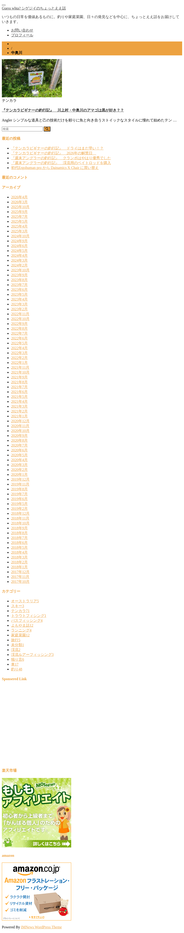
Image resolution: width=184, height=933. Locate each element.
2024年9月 (19, 241)
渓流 (15, 650)
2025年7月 (19, 217)
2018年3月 (19, 557)
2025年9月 (19, 212)
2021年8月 (19, 382)
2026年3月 (19, 202)
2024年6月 (19, 246)
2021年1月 (19, 416)
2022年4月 (19, 348)
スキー (17, 606)
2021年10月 (20, 372)
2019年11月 (20, 484)
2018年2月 (19, 562)
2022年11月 (20, 314)
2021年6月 (19, 392)
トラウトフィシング (28, 616)
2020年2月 (19, 470)
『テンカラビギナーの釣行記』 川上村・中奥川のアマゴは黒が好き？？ (63, 110)
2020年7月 (19, 445)
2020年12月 (20, 421)
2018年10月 (20, 523)
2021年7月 (19, 387)
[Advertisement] (92, 726)
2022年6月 (19, 338)
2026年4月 (19, 197)
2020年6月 (19, 450)
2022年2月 (19, 358)
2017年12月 (20, 572)
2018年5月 (19, 547)
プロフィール (22, 35)
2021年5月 (19, 397)
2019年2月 (19, 509)
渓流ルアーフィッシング (32, 655)
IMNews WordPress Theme (41, 927)
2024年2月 (19, 265)
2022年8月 (19, 328)
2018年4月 (19, 552)
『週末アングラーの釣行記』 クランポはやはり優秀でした (61, 158)
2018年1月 (19, 567)
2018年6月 (19, 543)
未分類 (17, 645)
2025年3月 (19, 231)
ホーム (16, 44)
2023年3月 (19, 304)
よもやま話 (22, 625)
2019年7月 (19, 494)
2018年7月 (19, 538)
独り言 (17, 659)
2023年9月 (19, 275)
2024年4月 (19, 255)
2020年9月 (19, 436)
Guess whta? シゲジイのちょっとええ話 (34, 8)
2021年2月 (19, 411)
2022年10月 (20, 319)
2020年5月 (19, 455)
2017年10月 (20, 582)
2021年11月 (20, 367)
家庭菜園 (20, 635)
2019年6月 (19, 499)
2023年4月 (19, 299)
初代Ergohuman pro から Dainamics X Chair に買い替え (55, 168)
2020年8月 (19, 440)
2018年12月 (20, 513)
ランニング (21, 630)
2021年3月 (19, 406)
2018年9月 (19, 528)
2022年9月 (19, 324)
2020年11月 (20, 426)
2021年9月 (19, 377)
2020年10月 (20, 431)
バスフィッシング (27, 620)
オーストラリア (25, 601)
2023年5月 (19, 294)
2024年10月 (20, 236)
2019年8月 (19, 489)
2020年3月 (19, 465)
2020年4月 (19, 460)
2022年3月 (19, 353)
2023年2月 (19, 309)
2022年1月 (19, 363)
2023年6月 (19, 290)
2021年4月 (19, 401)
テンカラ (20, 611)
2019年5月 (19, 504)
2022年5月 (19, 343)
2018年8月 (19, 533)
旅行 (15, 640)
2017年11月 (20, 577)
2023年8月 (19, 280)
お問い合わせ (22, 30)
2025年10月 (20, 207)
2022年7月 (19, 333)
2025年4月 (19, 226)
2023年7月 (19, 285)
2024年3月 (19, 260)
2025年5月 (19, 221)
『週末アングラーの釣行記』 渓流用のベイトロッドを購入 (61, 163)
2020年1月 (19, 474)
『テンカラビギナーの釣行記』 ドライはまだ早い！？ (57, 148)
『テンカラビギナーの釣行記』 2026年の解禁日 (53, 153)
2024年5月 (19, 251)
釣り (16, 669)
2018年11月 (20, 518)
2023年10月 (20, 270)
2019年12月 (20, 479)
